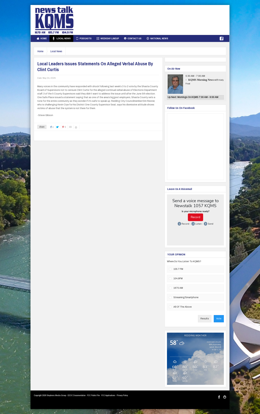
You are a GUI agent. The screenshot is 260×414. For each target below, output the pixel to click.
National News (157, 38)
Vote (218, 318)
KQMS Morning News (201, 79)
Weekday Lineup (108, 38)
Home (42, 38)
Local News (61, 38)
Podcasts (84, 38)
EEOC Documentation (77, 395)
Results (204, 318)
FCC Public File (93, 395)
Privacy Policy (122, 395)
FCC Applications (108, 395)
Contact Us (132, 38)
